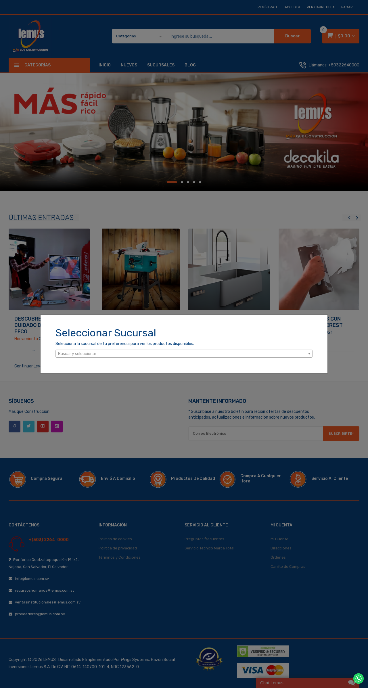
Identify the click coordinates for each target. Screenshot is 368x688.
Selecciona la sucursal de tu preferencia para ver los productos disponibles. (124, 343)
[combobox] (184, 354)
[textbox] (184, 354)
